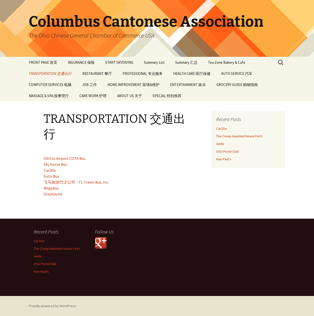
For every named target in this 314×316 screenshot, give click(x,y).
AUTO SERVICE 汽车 (236, 73)
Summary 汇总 (186, 62)
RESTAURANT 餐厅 (97, 73)
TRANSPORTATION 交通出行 (50, 73)
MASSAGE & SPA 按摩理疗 (49, 95)
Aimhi (220, 144)
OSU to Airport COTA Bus (65, 158)
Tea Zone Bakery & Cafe (226, 62)
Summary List (154, 62)
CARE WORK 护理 (92, 95)
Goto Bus (51, 176)
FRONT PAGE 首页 (43, 62)
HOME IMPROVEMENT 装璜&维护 (133, 84)
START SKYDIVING (119, 62)
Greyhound (53, 193)
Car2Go (50, 170)
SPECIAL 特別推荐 (167, 95)
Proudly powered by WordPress (52, 306)
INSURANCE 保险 (81, 62)
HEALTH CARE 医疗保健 (191, 73)
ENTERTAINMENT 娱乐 (188, 84)
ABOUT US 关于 (129, 95)
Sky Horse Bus (55, 164)
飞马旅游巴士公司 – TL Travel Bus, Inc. (76, 182)
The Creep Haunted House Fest (239, 136)
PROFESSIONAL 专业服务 (142, 73)
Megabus (51, 188)
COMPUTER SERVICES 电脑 (50, 84)
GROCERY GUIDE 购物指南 (237, 84)
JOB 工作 (89, 84)
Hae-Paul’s (223, 159)
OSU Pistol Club (227, 151)
